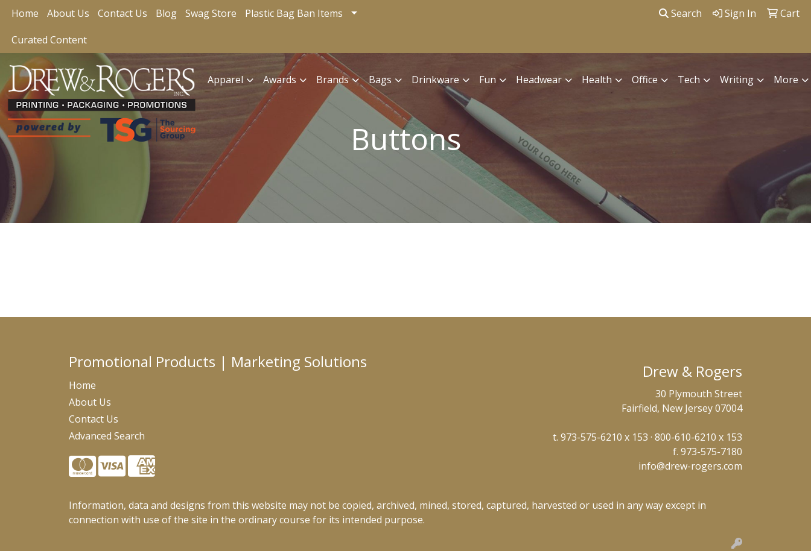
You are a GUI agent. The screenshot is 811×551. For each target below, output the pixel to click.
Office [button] (645, 79)
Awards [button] (279, 79)
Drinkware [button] (435, 79)
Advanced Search (107, 435)
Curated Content (49, 39)
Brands (332, 79)
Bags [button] (380, 79)
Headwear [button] (539, 79)
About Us (68, 13)
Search (680, 13)
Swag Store (211, 13)
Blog (166, 13)
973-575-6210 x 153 (604, 437)
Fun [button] (487, 79)
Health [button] (597, 79)
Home (25, 13)
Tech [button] (689, 79)
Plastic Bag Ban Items (294, 13)
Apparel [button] (225, 79)
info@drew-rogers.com (690, 466)
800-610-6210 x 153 (698, 437)
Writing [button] (737, 79)
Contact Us (122, 13)
